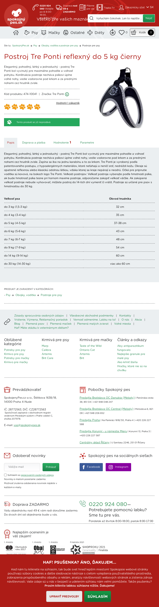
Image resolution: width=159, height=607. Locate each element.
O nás (125, 320)
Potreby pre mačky (16, 358)
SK (152, 7)
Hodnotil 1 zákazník (68, 103)
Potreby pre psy (14, 350)
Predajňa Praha (90, 420)
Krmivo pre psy (14, 354)
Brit (82, 358)
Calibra (46, 350)
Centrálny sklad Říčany (95, 442)
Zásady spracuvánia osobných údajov (39, 315)
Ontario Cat (87, 350)
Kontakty (125, 315)
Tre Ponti (58, 94)
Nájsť (149, 18)
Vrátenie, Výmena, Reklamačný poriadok (41, 320)
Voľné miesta (122, 324)
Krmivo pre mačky (16, 362)
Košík (142, 32)
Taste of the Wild (91, 346)
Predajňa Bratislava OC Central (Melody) (106, 409)
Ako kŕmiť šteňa (127, 362)
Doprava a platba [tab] (33, 142)
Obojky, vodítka (25, 295)
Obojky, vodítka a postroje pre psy (59, 46)
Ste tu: (7, 46)
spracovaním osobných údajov (37, 475)
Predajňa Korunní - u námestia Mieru (103, 431)
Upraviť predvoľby (64, 596)
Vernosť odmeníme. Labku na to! (94, 320)
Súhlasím (98, 597)
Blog (17, 324)
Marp (45, 346)
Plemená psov (35, 324)
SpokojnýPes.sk (16, 16)
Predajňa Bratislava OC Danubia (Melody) (107, 398)
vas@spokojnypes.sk (27, 425)
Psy (35, 33)
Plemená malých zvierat (93, 324)
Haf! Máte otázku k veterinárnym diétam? (41, 328)
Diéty (99, 33)
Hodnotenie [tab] (63, 142)
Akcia (138, 320)
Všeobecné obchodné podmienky (92, 315)
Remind (112, 31)
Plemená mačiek (60, 324)
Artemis (47, 354)
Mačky (54, 33)
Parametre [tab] (87, 142)
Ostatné (77, 33)
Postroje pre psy (91, 46)
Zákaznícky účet (135, 7)
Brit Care (47, 358)
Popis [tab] (10, 142)
